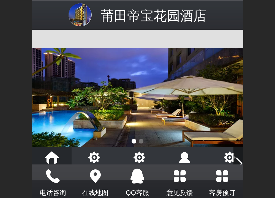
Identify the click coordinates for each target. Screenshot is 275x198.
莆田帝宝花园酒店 (153, 16)
